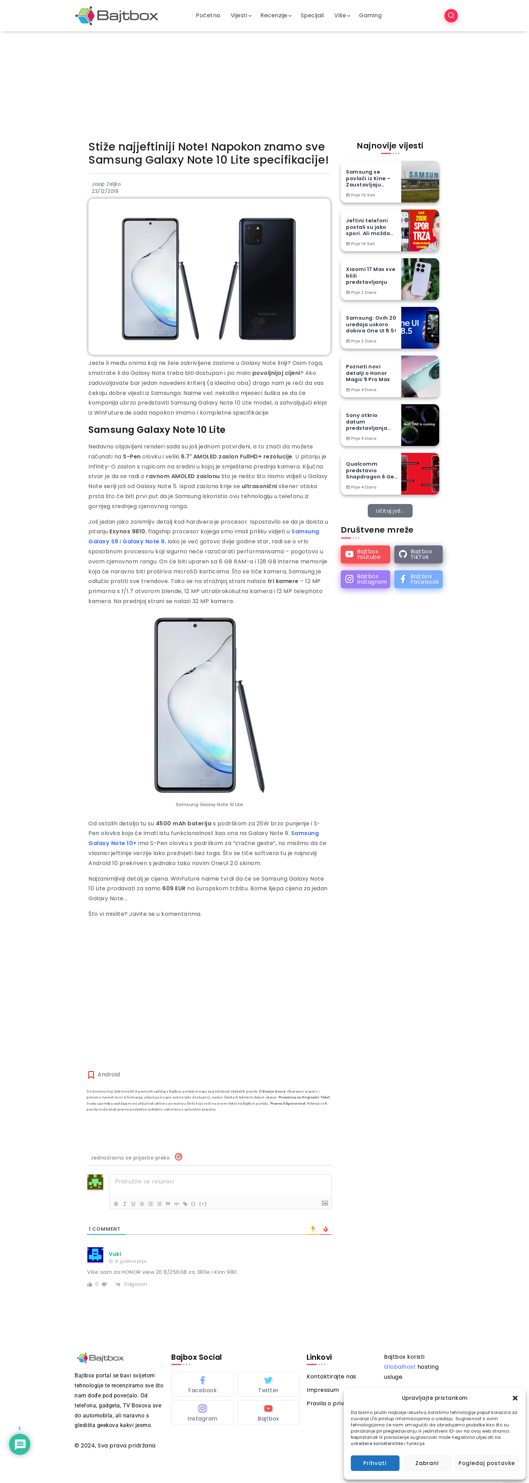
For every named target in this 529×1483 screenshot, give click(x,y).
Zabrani (427, 1463)
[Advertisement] (264, 83)
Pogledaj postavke (487, 1463)
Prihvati (375, 1463)
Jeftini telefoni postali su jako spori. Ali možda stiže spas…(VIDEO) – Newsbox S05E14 (368, 227)
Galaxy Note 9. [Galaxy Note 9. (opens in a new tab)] (144, 541)
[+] (212, 1203)
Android (109, 1074)
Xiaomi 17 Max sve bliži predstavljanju (371, 275)
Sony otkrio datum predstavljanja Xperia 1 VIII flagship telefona (370, 422)
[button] (515, 1398)
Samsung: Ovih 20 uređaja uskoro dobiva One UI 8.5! (371, 324)
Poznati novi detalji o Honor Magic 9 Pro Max (368, 373)
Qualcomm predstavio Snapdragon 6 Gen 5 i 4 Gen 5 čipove (372, 470)
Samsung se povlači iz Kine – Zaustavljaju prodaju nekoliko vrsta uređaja (369, 178)
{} (202, 1203)
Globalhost (400, 1367)
